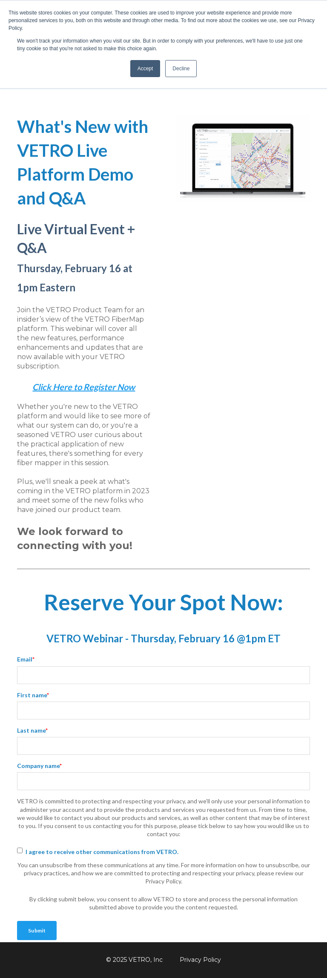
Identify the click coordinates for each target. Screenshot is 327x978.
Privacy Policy (200, 960)
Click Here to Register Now (83, 387)
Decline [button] (180, 69)
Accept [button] (145, 69)
